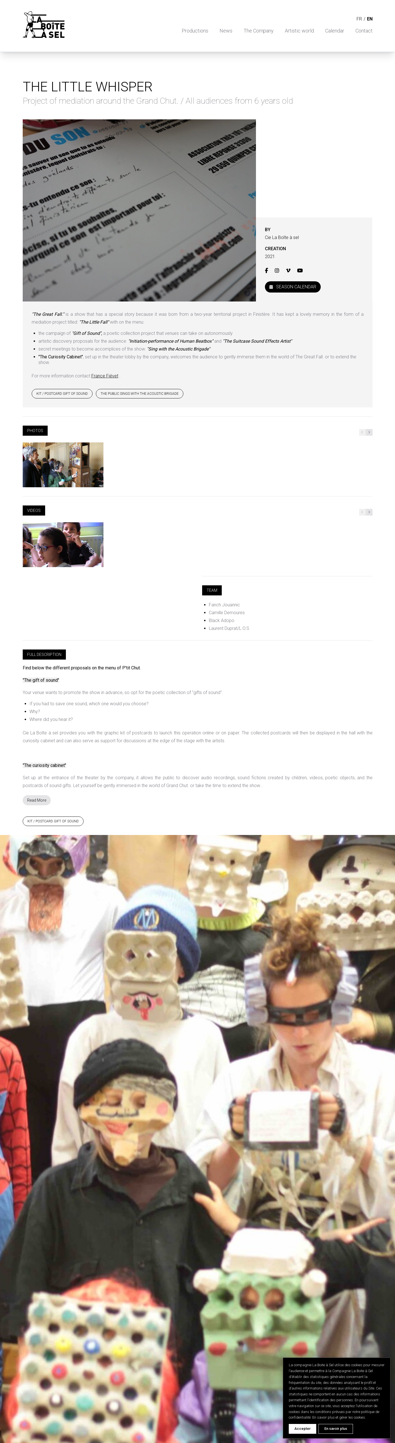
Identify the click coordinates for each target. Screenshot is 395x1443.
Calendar (334, 31)
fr (359, 19)
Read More (36, 800)
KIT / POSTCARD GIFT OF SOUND (62, 394)
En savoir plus (335, 1428)
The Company (259, 31)
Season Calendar (292, 287)
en (370, 19)
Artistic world (299, 31)
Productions (195, 31)
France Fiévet (104, 376)
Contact (364, 31)
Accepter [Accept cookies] (302, 1428)
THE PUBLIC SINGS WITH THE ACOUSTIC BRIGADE (140, 394)
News (226, 31)
